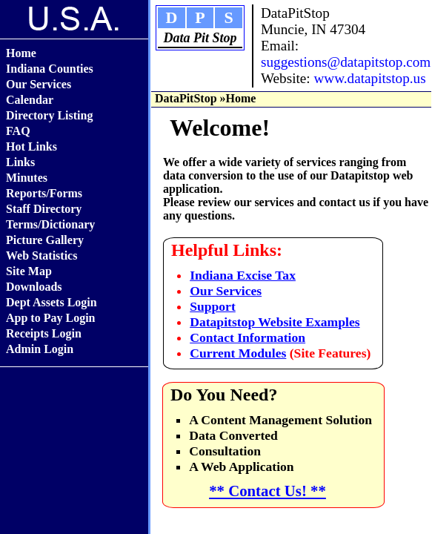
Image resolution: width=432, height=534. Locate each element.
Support (213, 306)
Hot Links (31, 146)
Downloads (34, 286)
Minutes (26, 177)
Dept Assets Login (51, 302)
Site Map (29, 271)
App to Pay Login (50, 318)
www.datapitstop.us (369, 78)
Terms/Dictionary (50, 224)
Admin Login (39, 349)
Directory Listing (49, 115)
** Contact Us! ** (267, 490)
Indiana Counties (49, 68)
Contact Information (247, 337)
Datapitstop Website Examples (274, 321)
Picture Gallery (45, 240)
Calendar (29, 99)
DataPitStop (186, 98)
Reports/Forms (44, 193)
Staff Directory (44, 208)
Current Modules (238, 353)
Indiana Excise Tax (243, 275)
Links (20, 162)
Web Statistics (41, 255)
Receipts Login (44, 333)
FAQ (18, 131)
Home (21, 53)
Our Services (38, 84)
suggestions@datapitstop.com (346, 62)
